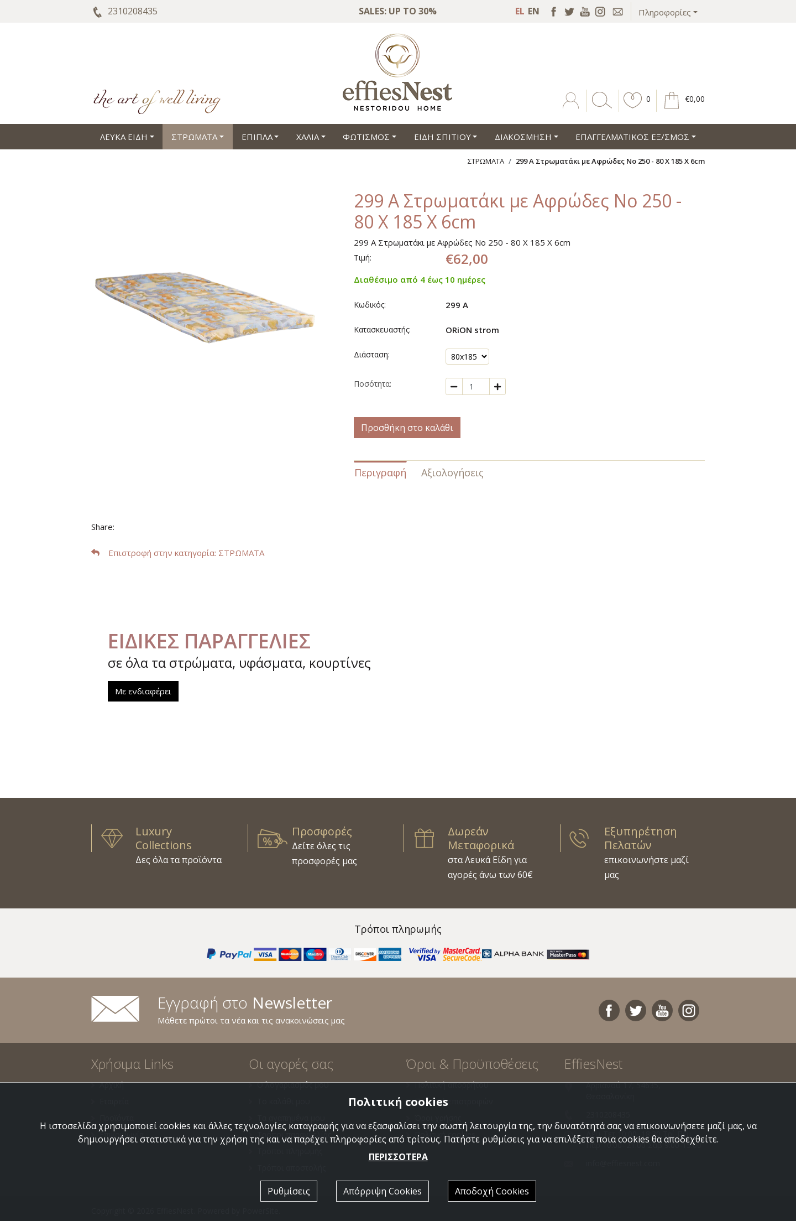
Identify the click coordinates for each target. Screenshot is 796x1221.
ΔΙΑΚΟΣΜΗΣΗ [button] (523, 136)
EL (520, 11)
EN (534, 11)
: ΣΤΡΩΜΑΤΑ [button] (177, 552)
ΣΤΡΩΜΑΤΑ (486, 161)
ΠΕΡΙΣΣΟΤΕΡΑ (398, 1157)
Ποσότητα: (372, 383)
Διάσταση (371, 354)
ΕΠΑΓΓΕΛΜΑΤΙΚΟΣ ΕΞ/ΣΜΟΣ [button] (632, 136)
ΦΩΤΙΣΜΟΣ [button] (366, 136)
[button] (633, 108)
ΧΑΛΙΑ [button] (307, 136)
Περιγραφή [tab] (380, 472)
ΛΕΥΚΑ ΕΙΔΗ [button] (124, 136)
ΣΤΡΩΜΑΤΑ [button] (194, 136)
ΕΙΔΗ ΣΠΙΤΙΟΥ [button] (442, 136)
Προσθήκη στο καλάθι (407, 428)
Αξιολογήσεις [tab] (452, 472)
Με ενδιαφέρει (143, 691)
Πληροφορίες (664, 12)
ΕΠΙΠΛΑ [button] (257, 136)
